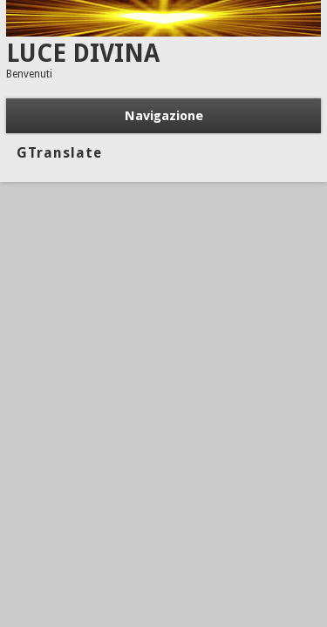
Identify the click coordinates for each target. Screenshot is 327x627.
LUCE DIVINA (83, 53)
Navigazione (164, 116)
